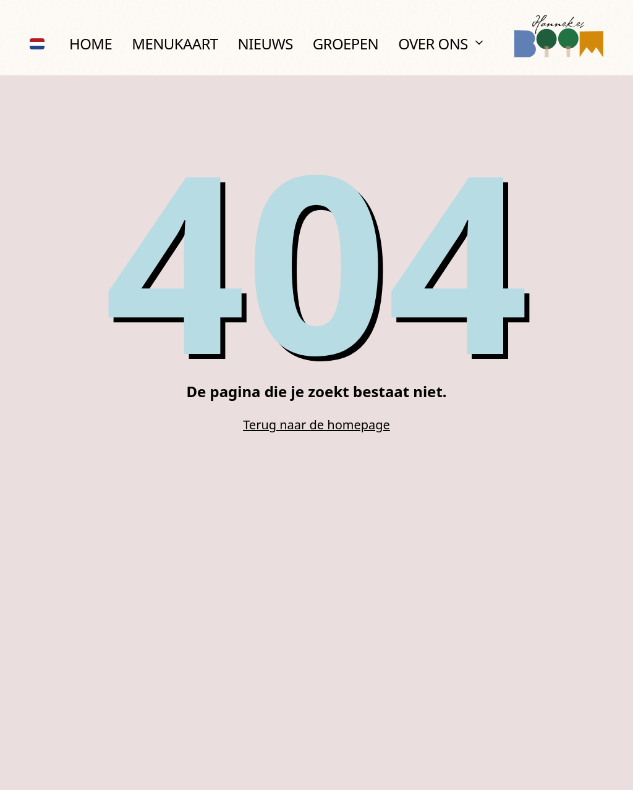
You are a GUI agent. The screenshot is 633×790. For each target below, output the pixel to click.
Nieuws (265, 43)
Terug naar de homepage (316, 424)
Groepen (345, 43)
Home (90, 43)
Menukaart (175, 43)
